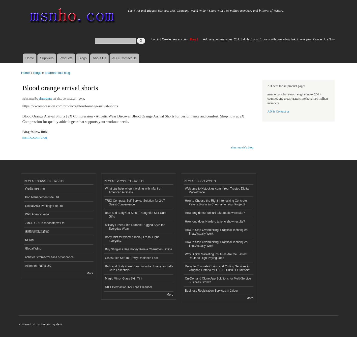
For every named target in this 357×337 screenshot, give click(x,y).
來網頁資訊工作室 (37, 231)
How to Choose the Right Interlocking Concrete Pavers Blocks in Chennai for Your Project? (216, 202)
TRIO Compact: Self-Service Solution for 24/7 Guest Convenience (135, 202)
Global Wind (33, 248)
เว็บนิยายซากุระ (35, 188)
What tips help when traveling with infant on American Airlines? (133, 190)
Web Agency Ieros (37, 214)
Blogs (83, 58)
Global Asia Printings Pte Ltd (44, 206)
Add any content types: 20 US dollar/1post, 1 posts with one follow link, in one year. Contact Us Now (269, 39)
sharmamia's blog (57, 73)
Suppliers (47, 58)
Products (66, 58)
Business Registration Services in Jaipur (211, 290)
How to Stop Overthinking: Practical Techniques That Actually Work (216, 231)
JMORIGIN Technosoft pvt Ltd (44, 223)
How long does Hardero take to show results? (215, 221)
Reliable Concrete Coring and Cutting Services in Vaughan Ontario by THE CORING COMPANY (217, 268)
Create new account (175, 39)
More (90, 273)
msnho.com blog (34, 137)
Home (29, 58)
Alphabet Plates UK (38, 266)
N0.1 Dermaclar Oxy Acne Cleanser (128, 287)
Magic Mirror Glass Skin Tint (123, 278)
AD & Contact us (279, 111)
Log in (155, 39)
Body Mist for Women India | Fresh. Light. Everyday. (132, 238)
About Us (99, 58)
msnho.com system (49, 324)
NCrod (29, 240)
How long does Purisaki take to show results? (215, 213)
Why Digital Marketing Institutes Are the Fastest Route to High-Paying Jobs (216, 256)
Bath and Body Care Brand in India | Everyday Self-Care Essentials (139, 268)
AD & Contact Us (124, 58)
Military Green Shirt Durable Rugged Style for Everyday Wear (135, 226)
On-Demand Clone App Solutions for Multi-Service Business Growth (218, 280)
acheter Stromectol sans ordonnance (49, 257)
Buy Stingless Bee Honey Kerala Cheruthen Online (138, 249)
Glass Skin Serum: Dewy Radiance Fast (131, 258)
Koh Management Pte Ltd (42, 197)
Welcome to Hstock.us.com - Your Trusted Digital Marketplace (217, 190)
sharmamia (45, 98)
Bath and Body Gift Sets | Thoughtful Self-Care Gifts (136, 214)
